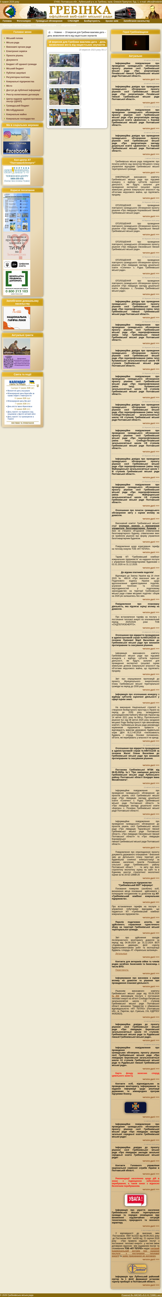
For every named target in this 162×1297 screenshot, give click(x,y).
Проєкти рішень (14, 55)
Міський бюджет (15, 68)
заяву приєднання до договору (139, 1256)
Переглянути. (122, 970)
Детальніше (121, 953)
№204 (115, 996)
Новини (58, 32)
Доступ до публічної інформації (23, 90)
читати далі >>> (151, 79)
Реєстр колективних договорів (22, 94)
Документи (12, 60)
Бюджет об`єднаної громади (21, 64)
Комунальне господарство (20, 118)
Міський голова (14, 38)
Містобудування (15, 110)
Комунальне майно (16, 114)
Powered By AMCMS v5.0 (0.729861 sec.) (142, 1295)
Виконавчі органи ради (18, 47)
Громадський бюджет (17, 105)
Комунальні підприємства (20, 81)
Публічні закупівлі (16, 73)
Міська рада (12, 42)
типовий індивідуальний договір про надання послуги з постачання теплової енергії (135, 1252)
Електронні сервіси (16, 51)
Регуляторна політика (18, 77)
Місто (9, 86)
